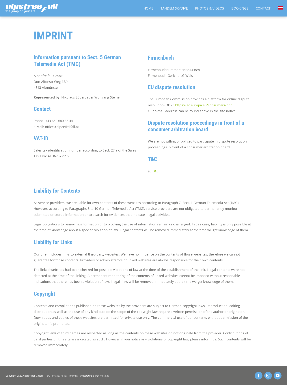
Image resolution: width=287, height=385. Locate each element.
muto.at (104, 375)
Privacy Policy (59, 375)
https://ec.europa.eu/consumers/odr (203, 105)
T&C (155, 171)
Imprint (73, 375)
